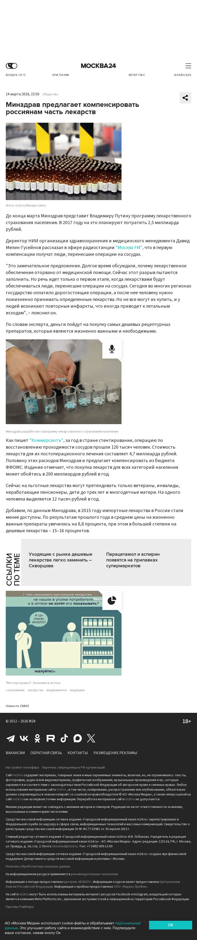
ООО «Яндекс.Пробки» (130, 886)
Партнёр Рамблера (20, 906)
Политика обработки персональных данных (38, 866)
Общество (50, 94)
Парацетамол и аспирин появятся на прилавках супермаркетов (133, 560)
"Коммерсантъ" (46, 440)
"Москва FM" (129, 247)
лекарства (35, 690)
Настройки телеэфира (22, 767)
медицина (77, 690)
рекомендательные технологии (94, 874)
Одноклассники (37, 738)
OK (170, 925)
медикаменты (56, 690)
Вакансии (15, 753)
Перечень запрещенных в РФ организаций (73, 767)
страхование (15, 690)
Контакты (78, 753)
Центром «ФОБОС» (78, 881)
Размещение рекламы (115, 753)
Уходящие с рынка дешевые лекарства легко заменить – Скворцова (60, 560)
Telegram (10, 738)
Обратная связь (46, 753)
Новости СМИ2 (17, 706)
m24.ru (18, 775)
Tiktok (64, 738)
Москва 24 (98, 66)
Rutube (51, 738)
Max (77, 738)
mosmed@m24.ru (65, 846)
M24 (32, 721)
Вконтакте (24, 738)
